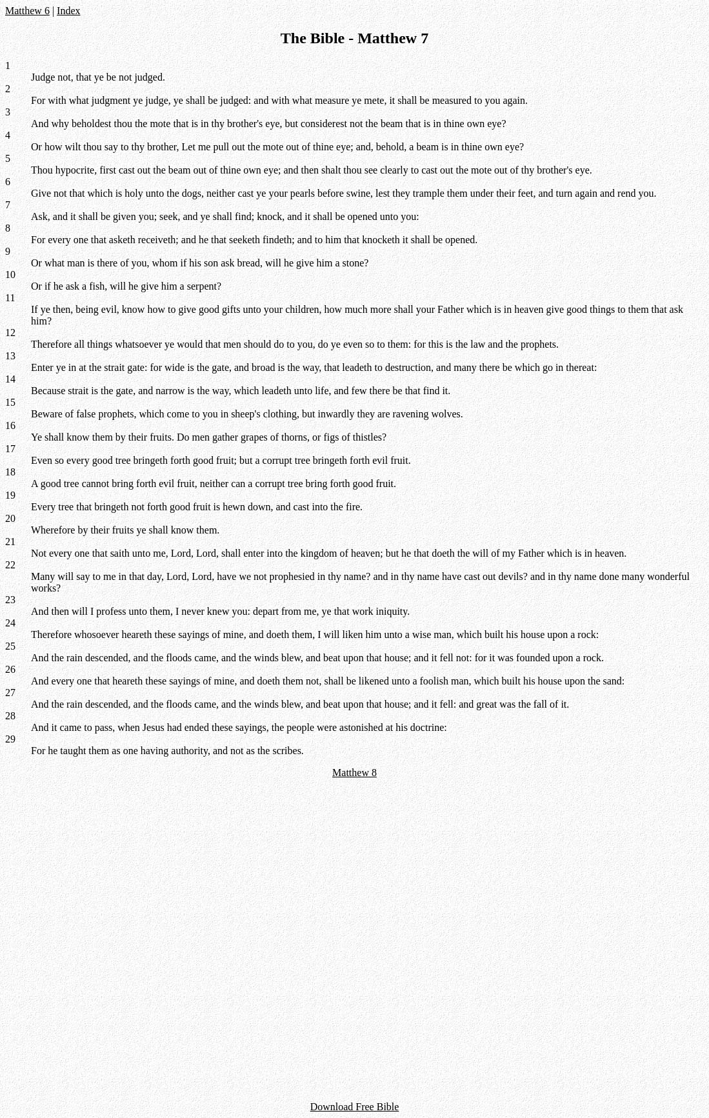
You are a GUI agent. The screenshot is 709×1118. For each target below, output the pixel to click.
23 (10, 599)
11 (10, 297)
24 (10, 622)
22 (10, 564)
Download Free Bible (354, 1106)
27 (10, 692)
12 (10, 332)
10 (10, 274)
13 (10, 355)
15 (10, 402)
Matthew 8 (354, 772)
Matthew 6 (27, 10)
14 (10, 379)
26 (10, 669)
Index (68, 10)
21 (10, 541)
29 (10, 739)
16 (10, 425)
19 (10, 495)
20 (10, 518)
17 (10, 448)
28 (10, 715)
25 (10, 646)
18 (10, 471)
